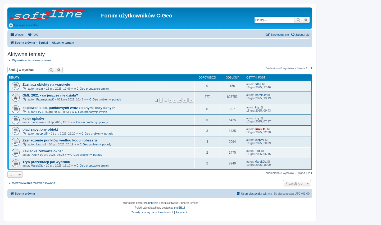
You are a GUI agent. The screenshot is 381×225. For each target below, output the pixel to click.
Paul (34, 154)
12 (190, 100)
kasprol (41, 144)
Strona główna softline (24, 25)
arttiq (39, 88)
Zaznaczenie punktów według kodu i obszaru (59, 140)
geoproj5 (42, 133)
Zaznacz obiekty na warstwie (46, 84)
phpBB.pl (179, 207)
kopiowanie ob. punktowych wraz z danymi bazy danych (69, 108)
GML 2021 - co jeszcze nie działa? (50, 95)
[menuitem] (33, 34)
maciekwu (37, 122)
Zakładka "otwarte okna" (42, 151)
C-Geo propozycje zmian (93, 88)
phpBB (152, 202)
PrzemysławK (45, 99)
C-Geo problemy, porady (105, 99)
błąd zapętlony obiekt (40, 129)
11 (185, 100)
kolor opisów (33, 119)
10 (179, 100)
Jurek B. (260, 129)
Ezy (38, 111)
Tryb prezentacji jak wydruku (46, 162)
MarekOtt (260, 95)
